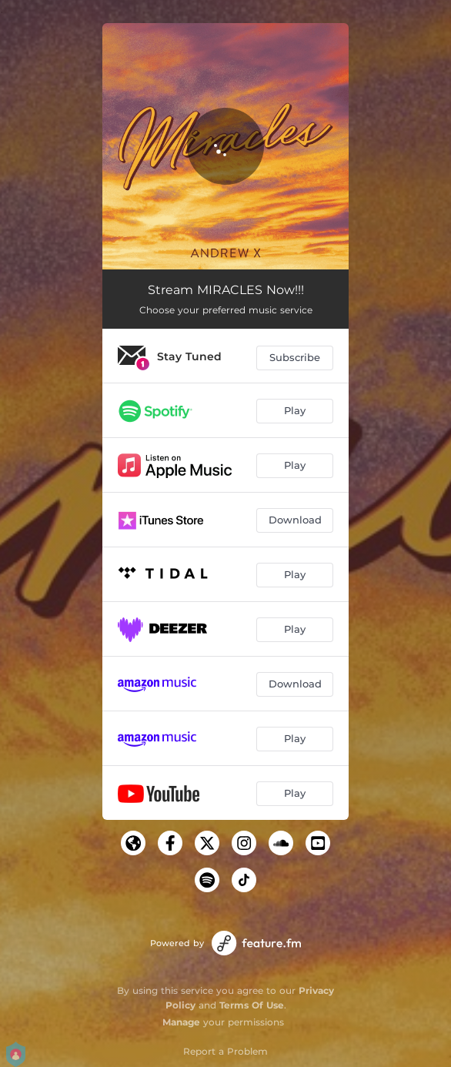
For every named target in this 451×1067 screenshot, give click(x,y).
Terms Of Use (251, 1005)
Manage (181, 1022)
